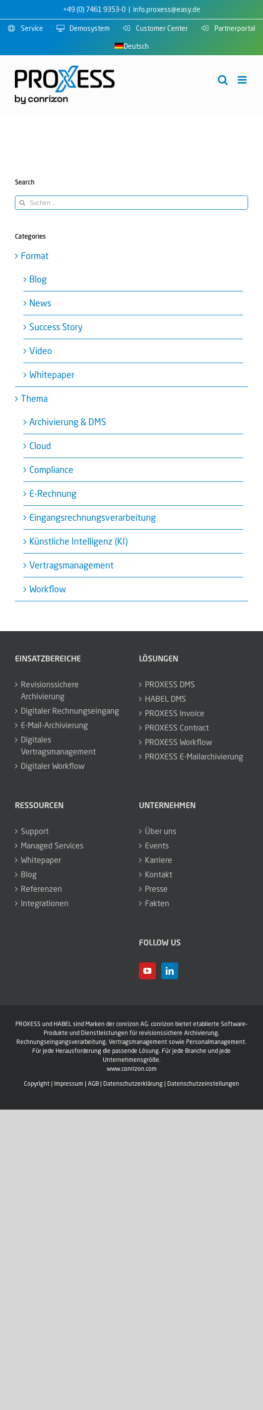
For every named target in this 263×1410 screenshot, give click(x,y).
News (40, 303)
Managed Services (52, 845)
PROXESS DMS (170, 684)
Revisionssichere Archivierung (50, 690)
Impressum (68, 1083)
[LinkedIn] (169, 970)
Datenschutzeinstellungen (203, 1083)
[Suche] (22, 202)
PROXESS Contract (177, 727)
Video (40, 351)
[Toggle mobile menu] (243, 80)
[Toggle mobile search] (223, 80)
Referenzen (41, 888)
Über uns (160, 831)
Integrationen (44, 903)
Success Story (56, 327)
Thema (34, 398)
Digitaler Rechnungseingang (70, 710)
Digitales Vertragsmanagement (58, 745)
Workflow (47, 589)
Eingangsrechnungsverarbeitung (92, 517)
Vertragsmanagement (71, 565)
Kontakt (158, 874)
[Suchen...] (131, 202)
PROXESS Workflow (178, 742)
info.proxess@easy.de (166, 9)
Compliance (51, 469)
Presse (156, 888)
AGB (93, 1083)
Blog (38, 279)
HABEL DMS (165, 698)
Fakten (157, 903)
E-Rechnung (52, 493)
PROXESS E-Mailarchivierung (194, 756)
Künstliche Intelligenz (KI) (78, 541)
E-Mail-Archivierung (54, 725)
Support (35, 831)
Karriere (158, 859)
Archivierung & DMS (67, 422)
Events (157, 845)
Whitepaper (51, 374)
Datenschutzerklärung (133, 1083)
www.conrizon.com (132, 1068)
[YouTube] (147, 970)
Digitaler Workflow (53, 765)
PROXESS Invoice (174, 713)
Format (35, 256)
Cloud (40, 446)
